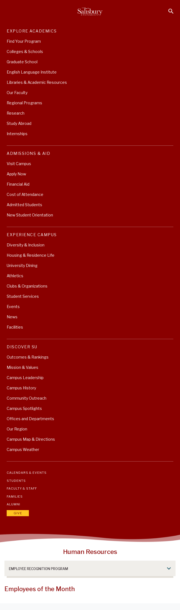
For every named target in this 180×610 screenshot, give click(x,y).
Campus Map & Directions (31, 439)
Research (15, 113)
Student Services (23, 296)
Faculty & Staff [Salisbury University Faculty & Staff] (22, 488)
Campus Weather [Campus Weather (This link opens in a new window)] (23, 449)
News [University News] (12, 316)
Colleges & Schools (25, 51)
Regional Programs (24, 102)
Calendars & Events (27, 473)
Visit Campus (19, 163)
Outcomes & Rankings (28, 357)
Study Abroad (19, 123)
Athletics (15, 275)
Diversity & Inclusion (25, 245)
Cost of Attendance (25, 194)
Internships (17, 133)
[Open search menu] (171, 11)
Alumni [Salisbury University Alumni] (13, 504)
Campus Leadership (25, 377)
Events (13, 306)
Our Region (17, 429)
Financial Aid (18, 184)
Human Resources (90, 552)
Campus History (21, 387)
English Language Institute (32, 72)
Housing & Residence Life (30, 255)
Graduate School (22, 61)
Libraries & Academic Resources (37, 82)
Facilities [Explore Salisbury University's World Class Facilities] (15, 327)
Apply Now (16, 174)
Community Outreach (26, 398)
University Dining (22, 265)
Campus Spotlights (24, 408)
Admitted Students (24, 204)
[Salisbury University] (90, 12)
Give (18, 513)
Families (15, 496)
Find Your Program (24, 41)
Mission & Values (22, 367)
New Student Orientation (30, 215)
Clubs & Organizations (27, 286)
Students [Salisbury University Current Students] (16, 481)
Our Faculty (17, 92)
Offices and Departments (30, 418)
